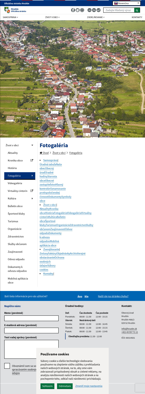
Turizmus (13, 221)
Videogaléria (15, 183)
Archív (73, 253)
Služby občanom (17, 244)
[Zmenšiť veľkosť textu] (89, 10)
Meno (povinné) (13, 313)
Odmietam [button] (65, 386)
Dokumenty (55, 196)
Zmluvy (44, 253)
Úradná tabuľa (48, 164)
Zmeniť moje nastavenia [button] (88, 386)
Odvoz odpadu (16, 259)
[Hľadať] (137, 10)
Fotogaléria (14, 175)
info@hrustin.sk (129, 328)
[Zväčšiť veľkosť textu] (99, 10)
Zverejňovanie (51, 249)
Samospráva (50, 160)
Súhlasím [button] (47, 386)
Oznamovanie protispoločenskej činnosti (53, 192)
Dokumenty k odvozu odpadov (17, 269)
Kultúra (12, 198)
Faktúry (52, 253)
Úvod (44, 152)
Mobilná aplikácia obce (18, 280)
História (12, 168)
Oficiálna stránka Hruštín (18, 3)
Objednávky (63, 253)
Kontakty (48, 273)
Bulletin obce (15, 206)
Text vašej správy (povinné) (20, 337)
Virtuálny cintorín (20, 191)
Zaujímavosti (15, 251)
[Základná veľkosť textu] (94, 10)
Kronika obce (20, 160)
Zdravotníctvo (16, 236)
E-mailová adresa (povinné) (20, 325)
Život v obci (12, 145)
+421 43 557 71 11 (129, 332)
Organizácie (14, 228)
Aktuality (13, 152)
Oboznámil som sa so (25, 369)
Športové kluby (16, 213)
